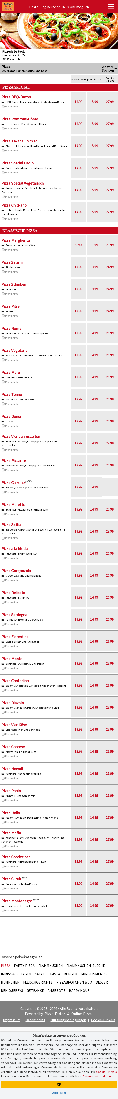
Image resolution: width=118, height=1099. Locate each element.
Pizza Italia (10, 812)
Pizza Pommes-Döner (19, 119)
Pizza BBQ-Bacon (16, 97)
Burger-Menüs (94, 974)
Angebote (56, 990)
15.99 (94, 102)
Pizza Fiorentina (14, 636)
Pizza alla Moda (14, 548)
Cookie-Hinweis (103, 1020)
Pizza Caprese (13, 746)
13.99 (94, 267)
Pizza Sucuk (11, 878)
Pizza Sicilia (11, 524)
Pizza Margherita (15, 240)
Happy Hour (79, 990)
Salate (41, 974)
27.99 (110, 102)
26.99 (110, 333)
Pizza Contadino (15, 680)
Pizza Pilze (10, 306)
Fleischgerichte (38, 982)
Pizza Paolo (11, 790)
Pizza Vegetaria (14, 350)
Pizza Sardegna (14, 614)
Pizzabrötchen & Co (74, 982)
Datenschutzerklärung (98, 1076)
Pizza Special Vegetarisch (22, 183)
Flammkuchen (50, 965)
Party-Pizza (24, 965)
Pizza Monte (11, 658)
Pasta (55, 974)
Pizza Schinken (13, 284)
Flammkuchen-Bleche (85, 965)
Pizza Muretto (13, 504)
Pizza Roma (11, 328)
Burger (70, 974)
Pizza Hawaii (12, 768)
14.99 (78, 102)
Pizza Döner (11, 416)
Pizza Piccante (13, 460)
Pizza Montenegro (16, 901)
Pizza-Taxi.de (55, 1013)
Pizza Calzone (13, 482)
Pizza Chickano (14, 205)
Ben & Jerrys (12, 990)
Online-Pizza (81, 1013)
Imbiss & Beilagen (16, 974)
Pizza (5, 965)
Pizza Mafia (11, 832)
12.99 (78, 267)
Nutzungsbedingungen (68, 1020)
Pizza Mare (10, 372)
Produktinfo (9, 106)
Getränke (35, 990)
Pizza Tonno (11, 394)
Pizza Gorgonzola (16, 570)
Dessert (103, 982)
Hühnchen (10, 982)
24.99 (110, 267)
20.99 (110, 245)
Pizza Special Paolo (17, 163)
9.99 (78, 245)
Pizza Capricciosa (15, 856)
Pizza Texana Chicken (19, 141)
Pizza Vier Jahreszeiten (20, 436)
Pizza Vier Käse (14, 724)
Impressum (11, 1020)
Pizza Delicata (13, 592)
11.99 (94, 245)
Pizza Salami (12, 262)
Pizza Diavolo (12, 702)
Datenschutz (35, 1020)
